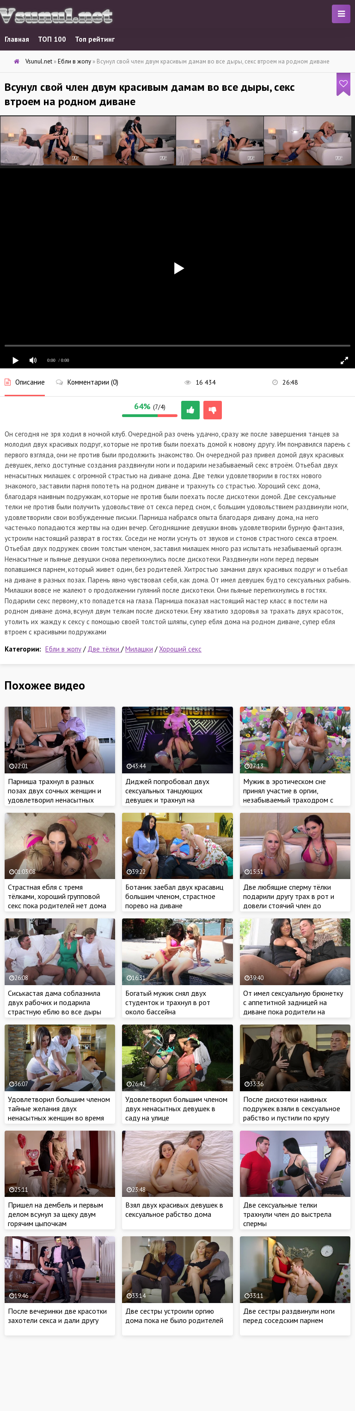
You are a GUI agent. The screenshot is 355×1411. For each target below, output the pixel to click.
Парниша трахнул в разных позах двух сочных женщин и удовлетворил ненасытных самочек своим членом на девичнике (54, 800)
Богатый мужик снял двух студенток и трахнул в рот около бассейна (167, 1002)
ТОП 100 (52, 39)
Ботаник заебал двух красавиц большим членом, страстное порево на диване (174, 896)
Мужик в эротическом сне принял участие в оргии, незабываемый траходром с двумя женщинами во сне (288, 795)
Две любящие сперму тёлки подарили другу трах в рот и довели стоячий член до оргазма (288, 900)
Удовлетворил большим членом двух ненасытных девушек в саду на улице (176, 1108)
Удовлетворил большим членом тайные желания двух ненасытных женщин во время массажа (59, 1113)
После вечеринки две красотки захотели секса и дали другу (57, 1315)
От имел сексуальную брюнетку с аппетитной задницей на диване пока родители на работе (293, 1006)
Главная (17, 39)
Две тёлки (104, 649)
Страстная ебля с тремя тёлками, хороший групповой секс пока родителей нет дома (57, 896)
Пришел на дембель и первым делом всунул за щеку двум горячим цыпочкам (55, 1214)
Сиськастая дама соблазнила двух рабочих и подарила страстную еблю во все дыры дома (54, 1006)
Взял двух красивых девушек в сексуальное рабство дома (174, 1209)
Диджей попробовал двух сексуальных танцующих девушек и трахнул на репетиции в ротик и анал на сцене (170, 800)
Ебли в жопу (63, 649)
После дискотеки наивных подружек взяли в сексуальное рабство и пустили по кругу (291, 1108)
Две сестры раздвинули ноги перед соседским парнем (289, 1315)
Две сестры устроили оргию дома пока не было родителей (174, 1315)
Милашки (139, 649)
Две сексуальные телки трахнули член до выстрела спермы (287, 1214)
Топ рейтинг (95, 39)
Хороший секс (180, 649)
